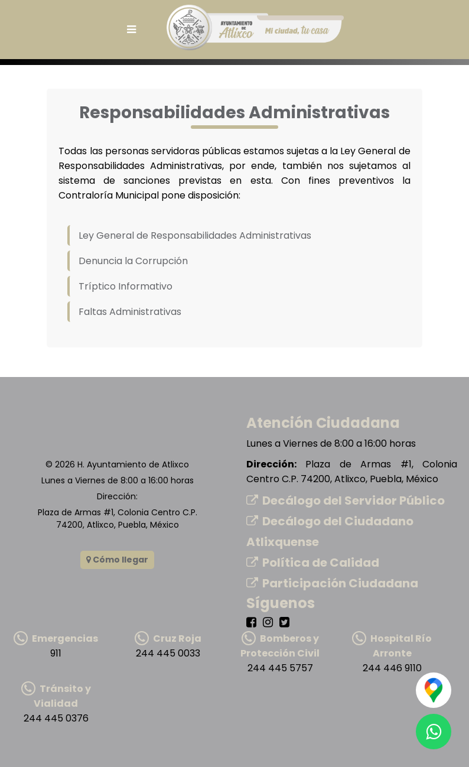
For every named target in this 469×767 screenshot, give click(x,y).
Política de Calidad (312, 562)
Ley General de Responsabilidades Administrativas (195, 235)
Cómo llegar (117, 560)
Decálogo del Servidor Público (345, 500)
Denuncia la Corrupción (133, 261)
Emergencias (56, 638)
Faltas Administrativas (130, 311)
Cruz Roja (168, 638)
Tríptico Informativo (125, 286)
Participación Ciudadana (332, 583)
